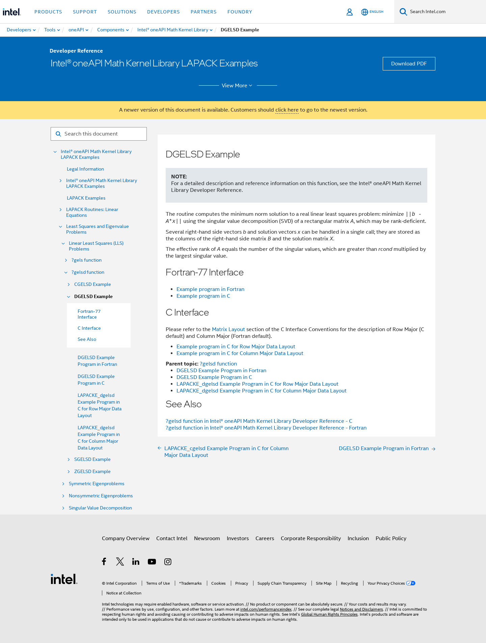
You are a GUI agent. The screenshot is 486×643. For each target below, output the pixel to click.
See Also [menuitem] (87, 339)
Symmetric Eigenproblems (97, 484)
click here (287, 110)
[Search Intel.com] (446, 11)
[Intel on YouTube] (152, 563)
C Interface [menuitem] (89, 328)
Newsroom (207, 538)
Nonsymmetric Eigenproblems (101, 496)
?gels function (87, 260)
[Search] (403, 11)
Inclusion (358, 538)
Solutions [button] (122, 12)
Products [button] (48, 12)
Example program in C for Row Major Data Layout (236, 346)
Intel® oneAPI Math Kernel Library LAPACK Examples (96, 154)
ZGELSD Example (92, 471)
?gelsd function (88, 272)
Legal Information (85, 169)
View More (238, 85)
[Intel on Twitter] (120, 563)
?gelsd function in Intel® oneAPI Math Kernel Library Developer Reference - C (259, 421)
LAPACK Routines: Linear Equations (92, 212)
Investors (238, 538)
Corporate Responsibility (311, 538)
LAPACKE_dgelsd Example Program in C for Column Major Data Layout (262, 390)
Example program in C (203, 296)
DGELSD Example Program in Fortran (221, 370)
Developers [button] (163, 12)
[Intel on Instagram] (168, 563)
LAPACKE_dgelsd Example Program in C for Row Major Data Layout (258, 384)
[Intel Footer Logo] (64, 578)
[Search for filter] (99, 134)
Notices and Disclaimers (361, 609)
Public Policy (391, 538)
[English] (372, 12)
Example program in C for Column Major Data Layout (240, 353)
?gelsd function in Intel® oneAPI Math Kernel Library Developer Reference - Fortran (266, 428)
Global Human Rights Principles (329, 614)
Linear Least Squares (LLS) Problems (96, 246)
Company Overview (126, 538)
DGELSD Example (93, 296)
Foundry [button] (239, 12)
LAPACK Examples (86, 198)
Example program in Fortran (210, 289)
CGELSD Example (92, 284)
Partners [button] (204, 12)
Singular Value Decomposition (100, 508)
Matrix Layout (228, 329)
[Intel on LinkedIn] (136, 563)
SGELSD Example (92, 459)
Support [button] (85, 12)
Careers (264, 538)
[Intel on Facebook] (104, 563)
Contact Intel (171, 538)
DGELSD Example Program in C (214, 377)
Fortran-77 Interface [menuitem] (89, 314)
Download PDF (409, 63)
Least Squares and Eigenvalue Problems (97, 229)
